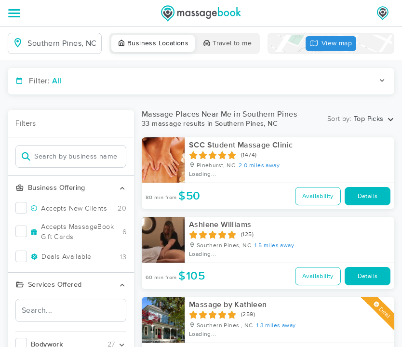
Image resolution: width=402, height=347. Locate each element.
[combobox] (62, 43)
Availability (318, 196)
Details (368, 196)
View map (331, 43)
